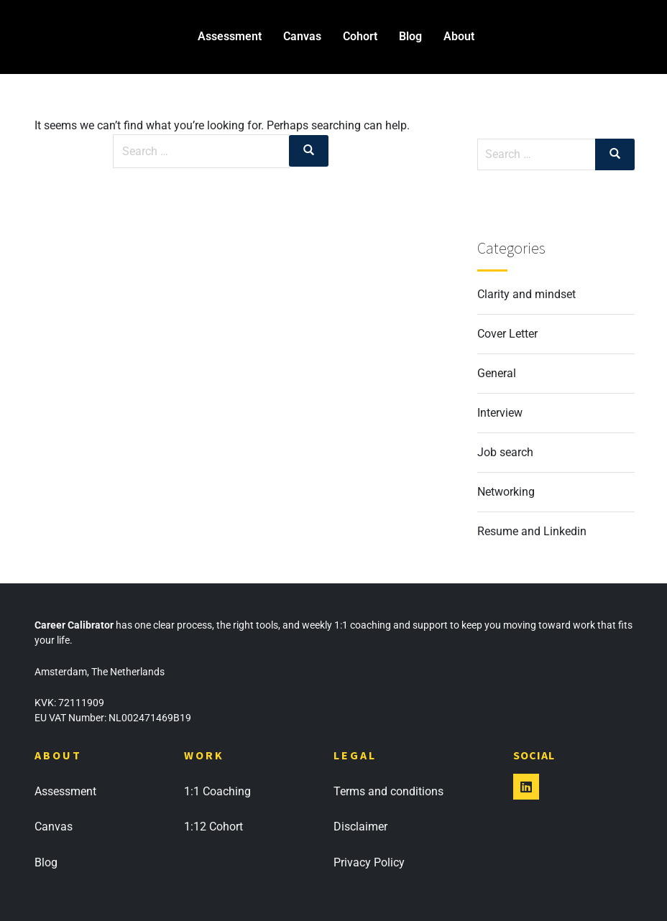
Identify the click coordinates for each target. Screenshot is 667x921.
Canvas (302, 36)
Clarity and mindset (526, 294)
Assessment (230, 36)
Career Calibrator (58, 36)
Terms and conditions (388, 791)
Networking (506, 492)
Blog (410, 36)
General (496, 373)
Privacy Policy (369, 863)
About (458, 36)
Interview (500, 413)
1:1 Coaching (217, 791)
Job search (505, 452)
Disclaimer (360, 827)
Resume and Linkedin (531, 531)
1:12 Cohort (213, 827)
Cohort (360, 36)
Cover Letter (507, 334)
